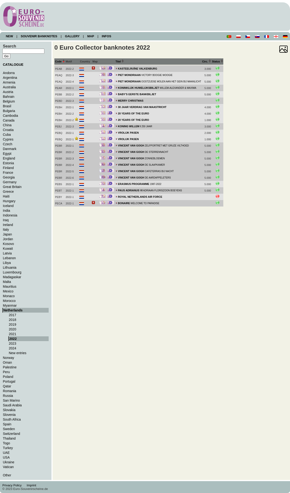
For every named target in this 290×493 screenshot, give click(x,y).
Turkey (8, 448)
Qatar (7, 386)
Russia (8, 396)
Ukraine (8, 462)
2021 (12, 334)
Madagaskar (12, 277)
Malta (7, 282)
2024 (12, 348)
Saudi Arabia (12, 405)
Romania (9, 391)
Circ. (206, 61)
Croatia (8, 130)
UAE (6, 453)
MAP (91, 36)
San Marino (11, 400)
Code (60, 61)
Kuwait (8, 248)
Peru (6, 372)
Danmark (9, 149)
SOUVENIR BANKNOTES (39, 36)
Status (217, 61)
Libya (7, 263)
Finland (8, 168)
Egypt (7, 153)
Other (7, 475)
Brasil (7, 106)
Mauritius (9, 286)
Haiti (6, 196)
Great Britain (12, 187)
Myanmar (10, 305)
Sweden (9, 429)
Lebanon (9, 258)
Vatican (8, 467)
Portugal (9, 381)
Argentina (10, 78)
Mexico (8, 291)
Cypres (8, 139)
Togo (6, 443)
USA (6, 457)
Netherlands (13, 310)
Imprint (32, 485)
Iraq (6, 220)
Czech (7, 144)
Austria (8, 92)
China (7, 125)
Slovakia (9, 410)
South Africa (12, 419)
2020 (12, 329)
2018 (12, 320)
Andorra (9, 73)
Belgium (9, 101)
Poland (8, 377)
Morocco (9, 301)
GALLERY (72, 36)
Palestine (10, 367)
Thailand (9, 438)
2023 (12, 343)
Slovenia (9, 415)
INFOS (106, 36)
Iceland (8, 206)
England (9, 158)
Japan (7, 234)
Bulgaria (9, 111)
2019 (12, 324)
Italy (6, 229)
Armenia (9, 82)
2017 (12, 315)
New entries (17, 353)
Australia (9, 87)
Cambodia (10, 115)
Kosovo (8, 244)
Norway (8, 358)
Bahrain (8, 97)
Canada (8, 120)
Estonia (8, 163)
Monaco (9, 296)
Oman (7, 362)
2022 (13, 339)
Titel (120, 61)
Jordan (8, 239)
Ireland (8, 225)
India (6, 210)
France (8, 172)
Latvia (7, 253)
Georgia (9, 177)
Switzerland (11, 434)
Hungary (9, 201)
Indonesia (10, 215)
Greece (8, 191)
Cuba (7, 134)
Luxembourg (12, 272)
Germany (10, 182)
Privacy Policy (13, 485)
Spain (7, 424)
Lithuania (9, 267)
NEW (9, 36)
